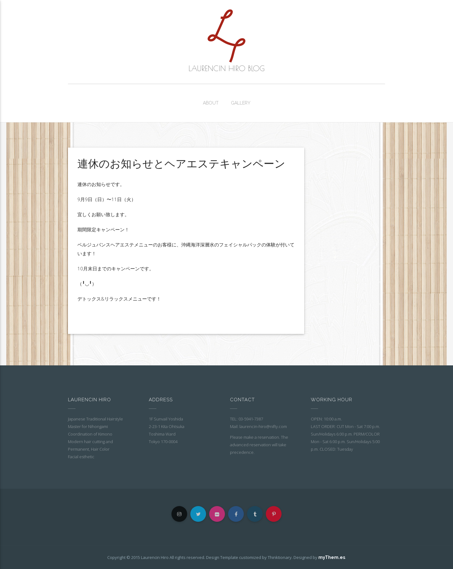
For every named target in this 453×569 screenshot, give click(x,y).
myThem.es (331, 557)
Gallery (240, 102)
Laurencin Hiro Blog (226, 68)
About (211, 102)
